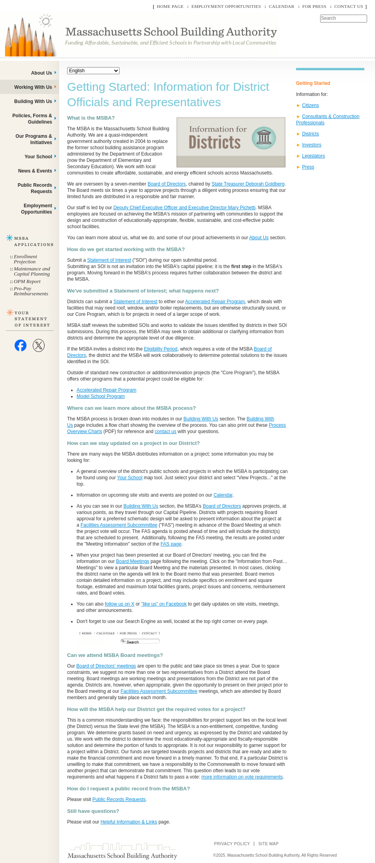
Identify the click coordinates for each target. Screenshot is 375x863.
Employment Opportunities (226, 6)
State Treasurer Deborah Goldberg (248, 184)
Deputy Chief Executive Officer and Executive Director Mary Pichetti (184, 207)
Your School (129, 477)
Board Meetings (132, 561)
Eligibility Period (161, 349)
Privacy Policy (232, 844)
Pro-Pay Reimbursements (31, 291)
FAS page (171, 544)
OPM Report (27, 281)
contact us (165, 431)
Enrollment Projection (25, 259)
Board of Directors (167, 184)
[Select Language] (93, 70)
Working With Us (33, 87)
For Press (314, 6)
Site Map (268, 844)
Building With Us (201, 419)
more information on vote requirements (242, 777)
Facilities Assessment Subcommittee (119, 525)
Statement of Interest (109, 260)
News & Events (35, 171)
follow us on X (120, 604)
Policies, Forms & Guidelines (32, 119)
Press (308, 167)
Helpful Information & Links (129, 822)
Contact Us (348, 6)
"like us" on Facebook (164, 604)
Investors (311, 145)
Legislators (313, 156)
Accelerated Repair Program (215, 301)
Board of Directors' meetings (106, 666)
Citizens (310, 105)
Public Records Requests (119, 799)
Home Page (170, 6)
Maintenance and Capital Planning (32, 271)
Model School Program (101, 396)
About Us (258, 237)
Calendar (281, 6)
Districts (310, 134)
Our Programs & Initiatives (33, 139)
